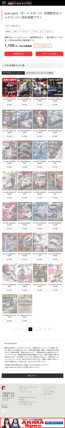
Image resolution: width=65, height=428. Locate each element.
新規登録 (5, 407)
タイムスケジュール (25, 392)
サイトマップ (48, 389)
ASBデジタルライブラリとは (28, 387)
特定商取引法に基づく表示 (27, 397)
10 (49, 329)
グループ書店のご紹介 (26, 404)
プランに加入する (43, 45)
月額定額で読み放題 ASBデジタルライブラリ (8, 396)
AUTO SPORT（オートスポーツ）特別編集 (40, 73)
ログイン (32, 375)
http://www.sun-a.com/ (13, 367)
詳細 (9, 105)
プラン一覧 (22, 389)
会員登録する (18, 53)
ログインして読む (49, 53)
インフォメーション (50, 387)
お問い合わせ (48, 394)
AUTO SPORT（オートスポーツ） (13, 73)
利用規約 (22, 400)
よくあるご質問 (48, 392)
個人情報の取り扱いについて (28, 402)
